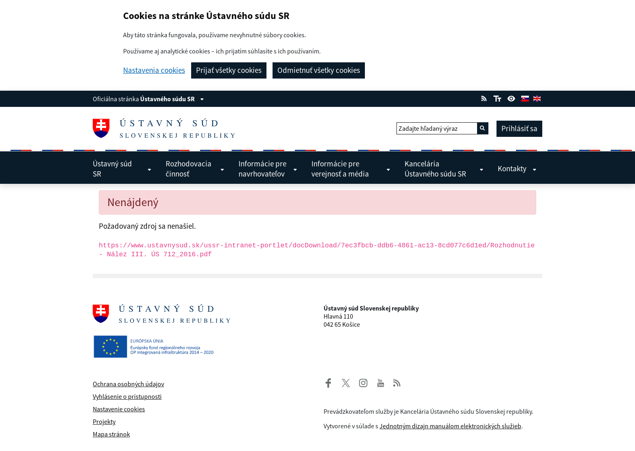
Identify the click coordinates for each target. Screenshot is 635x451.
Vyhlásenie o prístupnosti (127, 396)
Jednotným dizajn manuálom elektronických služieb (450, 426)
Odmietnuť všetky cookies (318, 70)
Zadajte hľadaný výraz (428, 128)
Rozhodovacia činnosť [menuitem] (195, 169)
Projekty (104, 421)
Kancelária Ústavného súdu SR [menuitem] (444, 169)
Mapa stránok (111, 434)
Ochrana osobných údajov (128, 384)
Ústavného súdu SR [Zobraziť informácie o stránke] (172, 99)
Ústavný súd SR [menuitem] (122, 169)
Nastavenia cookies (154, 70)
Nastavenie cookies (119, 409)
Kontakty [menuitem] (517, 168)
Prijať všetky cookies (229, 70)
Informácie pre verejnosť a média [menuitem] (350, 169)
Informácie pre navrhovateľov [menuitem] (268, 169)
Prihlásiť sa (519, 128)
